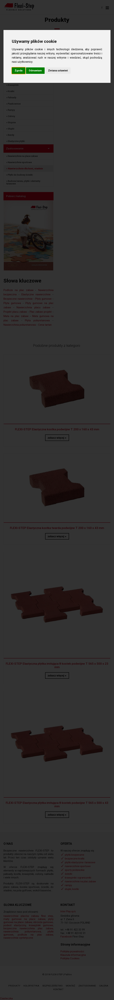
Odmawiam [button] (35, 70)
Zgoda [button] (18, 70)
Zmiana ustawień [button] (58, 70)
